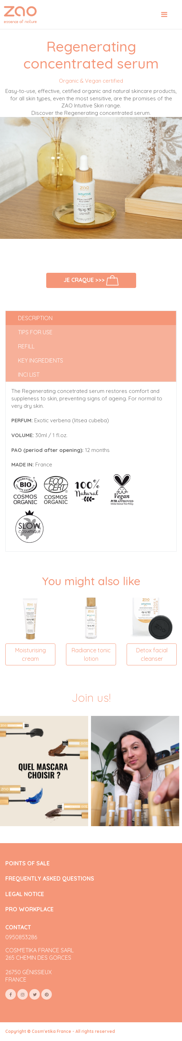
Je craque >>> (90, 280)
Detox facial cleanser (152, 654)
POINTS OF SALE (27, 863)
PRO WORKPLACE (29, 909)
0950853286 (21, 937)
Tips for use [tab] (35, 332)
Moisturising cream (30, 654)
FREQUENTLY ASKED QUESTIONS (49, 878)
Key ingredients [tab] (40, 360)
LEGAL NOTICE (24, 894)
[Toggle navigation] (164, 14)
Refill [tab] (26, 346)
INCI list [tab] (29, 374)
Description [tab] (35, 318)
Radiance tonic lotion (91, 654)
